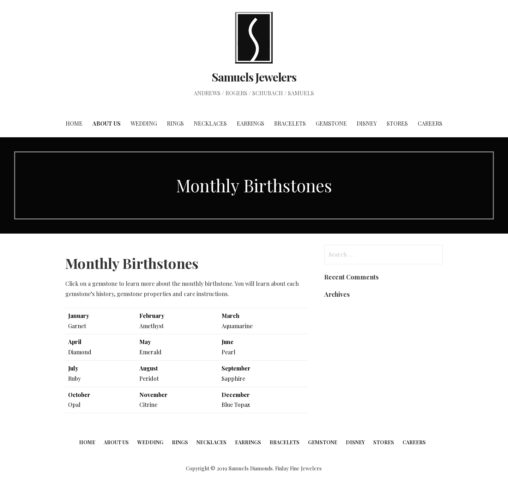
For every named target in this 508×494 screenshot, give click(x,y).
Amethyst (151, 326)
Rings (175, 123)
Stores (397, 123)
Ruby (74, 378)
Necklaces (210, 123)
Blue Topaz (236, 404)
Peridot (149, 378)
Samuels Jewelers (254, 76)
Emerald (150, 352)
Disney (367, 123)
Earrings (250, 123)
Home (74, 123)
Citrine (148, 404)
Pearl (229, 352)
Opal (74, 404)
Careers (430, 123)
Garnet (77, 326)
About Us (106, 123)
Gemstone (331, 123)
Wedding (144, 123)
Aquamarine (237, 326)
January (78, 315)
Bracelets (290, 123)
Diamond (79, 352)
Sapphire (233, 378)
